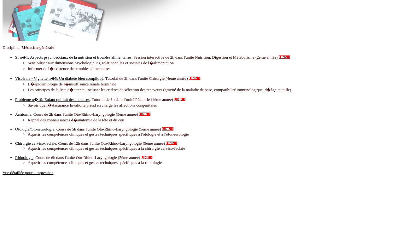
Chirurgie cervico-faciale (35, 143)
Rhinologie (24, 157)
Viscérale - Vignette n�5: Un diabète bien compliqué (59, 78)
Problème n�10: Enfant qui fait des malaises (52, 99)
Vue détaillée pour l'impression (28, 172)
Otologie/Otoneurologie (34, 129)
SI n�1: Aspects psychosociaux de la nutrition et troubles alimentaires (73, 57)
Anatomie (23, 114)
